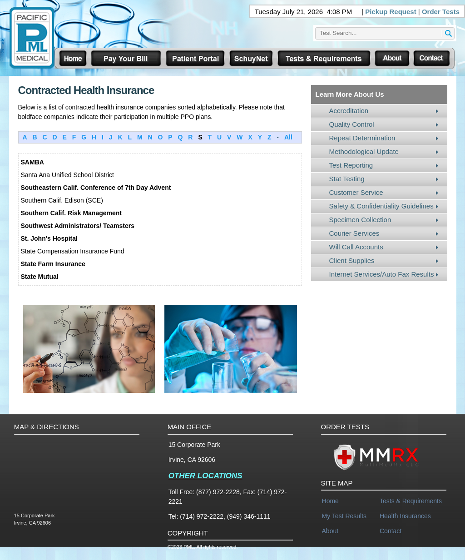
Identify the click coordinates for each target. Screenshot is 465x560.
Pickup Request (390, 11)
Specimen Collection (360, 219)
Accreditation (349, 110)
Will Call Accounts (356, 247)
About (330, 531)
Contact (390, 531)
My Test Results (344, 516)
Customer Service (356, 192)
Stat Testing (347, 179)
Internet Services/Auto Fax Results (381, 274)
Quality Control (351, 124)
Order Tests (441, 11)
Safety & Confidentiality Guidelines (381, 206)
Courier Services (354, 233)
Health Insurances (405, 516)
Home (330, 501)
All (288, 137)
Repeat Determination (362, 138)
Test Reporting (351, 165)
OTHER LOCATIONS (205, 475)
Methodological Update (364, 151)
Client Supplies (352, 260)
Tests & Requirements (411, 501)
